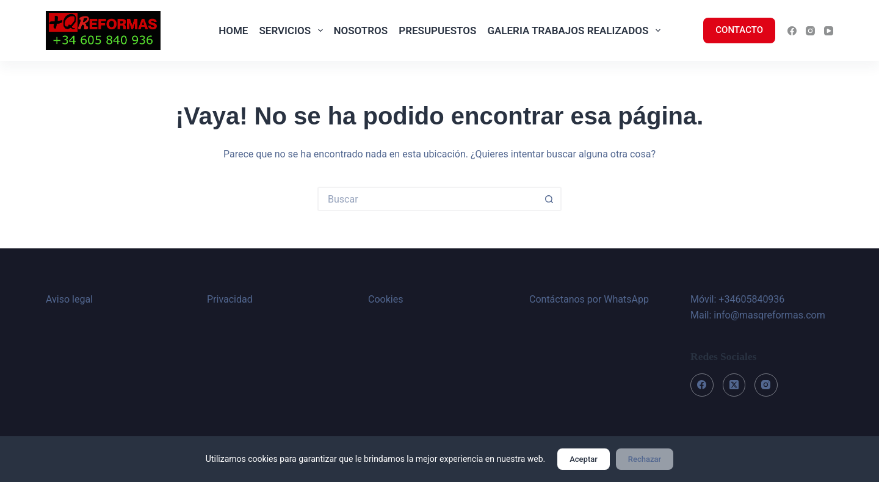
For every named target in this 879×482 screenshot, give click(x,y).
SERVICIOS (293, 30)
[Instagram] (810, 30)
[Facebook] (792, 30)
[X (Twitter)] (734, 385)
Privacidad (230, 299)
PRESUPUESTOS (437, 30)
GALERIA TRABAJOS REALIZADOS (576, 30)
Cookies (385, 299)
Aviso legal (69, 299)
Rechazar (644, 459)
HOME (233, 30)
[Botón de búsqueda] (549, 199)
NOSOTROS (361, 30)
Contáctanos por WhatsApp (589, 299)
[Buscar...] (427, 199)
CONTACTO (739, 29)
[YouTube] (828, 30)
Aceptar (584, 459)
